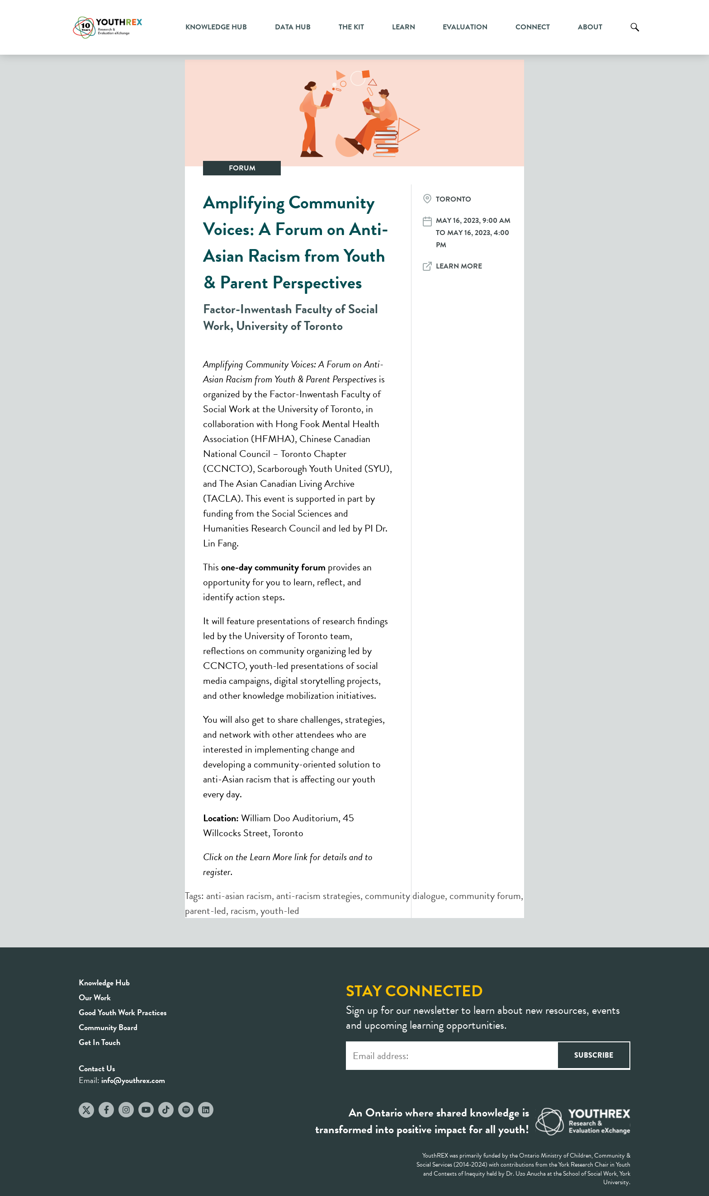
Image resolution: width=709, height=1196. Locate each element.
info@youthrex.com (133, 1080)
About (590, 27)
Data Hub (293, 27)
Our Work (95, 997)
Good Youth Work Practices (123, 1012)
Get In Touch (99, 1042)
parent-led (205, 910)
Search (634, 34)
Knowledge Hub (216, 27)
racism (243, 910)
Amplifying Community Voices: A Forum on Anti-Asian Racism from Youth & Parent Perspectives (295, 242)
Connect (532, 27)
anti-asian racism (239, 895)
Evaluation (465, 27)
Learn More (459, 266)
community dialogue (405, 895)
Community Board (108, 1027)
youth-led (279, 910)
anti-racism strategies (318, 895)
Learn (403, 27)
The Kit (351, 27)
